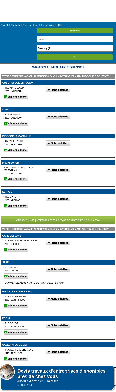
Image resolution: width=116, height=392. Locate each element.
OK (74, 57)
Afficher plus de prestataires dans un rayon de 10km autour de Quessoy (58, 220)
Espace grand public (51, 25)
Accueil (4, 25)
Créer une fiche (30, 25)
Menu (58, 2)
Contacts (15, 25)
